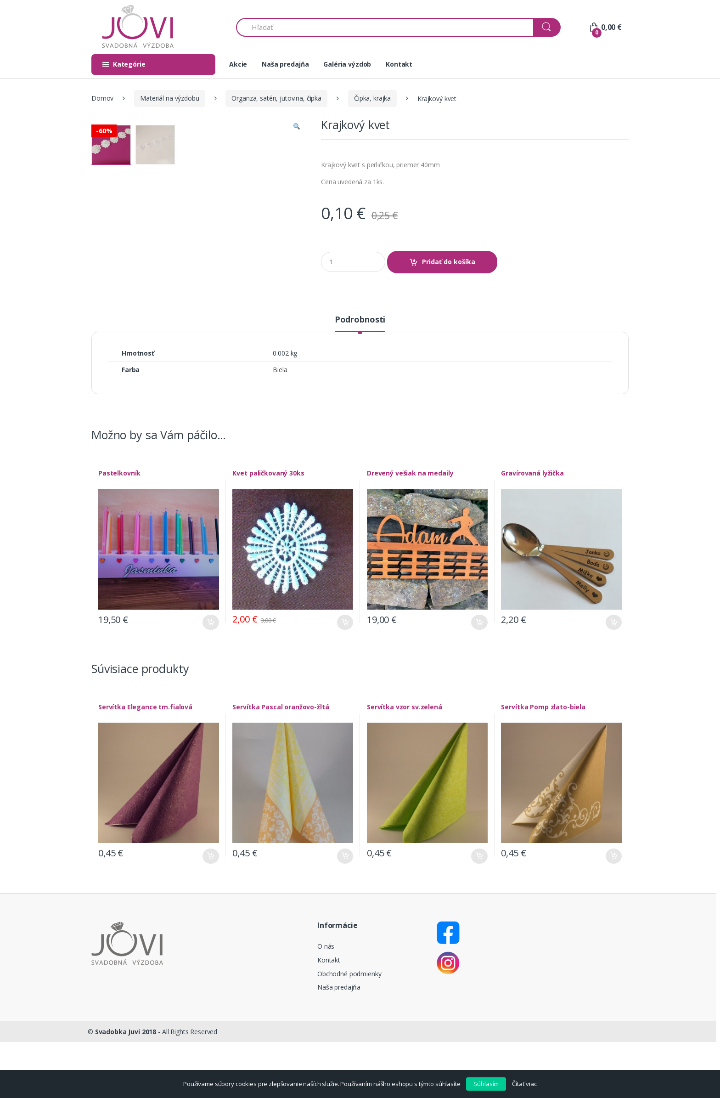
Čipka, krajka (372, 98)
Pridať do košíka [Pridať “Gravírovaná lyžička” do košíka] (613, 678)
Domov (102, 98)
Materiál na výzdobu (169, 98)
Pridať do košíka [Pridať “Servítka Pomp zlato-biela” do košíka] (613, 912)
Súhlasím (486, 1084)
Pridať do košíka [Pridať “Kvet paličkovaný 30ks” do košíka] (345, 678)
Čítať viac (524, 1084)
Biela (280, 425)
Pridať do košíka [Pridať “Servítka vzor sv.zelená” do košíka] (479, 912)
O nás (325, 1002)
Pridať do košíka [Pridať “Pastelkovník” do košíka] (210, 678)
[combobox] (385, 27)
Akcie (238, 64)
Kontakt (399, 64)
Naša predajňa (285, 64)
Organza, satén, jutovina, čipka (276, 98)
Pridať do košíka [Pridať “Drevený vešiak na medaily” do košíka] (479, 678)
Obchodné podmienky (349, 1029)
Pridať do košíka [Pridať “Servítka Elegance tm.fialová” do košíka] (210, 912)
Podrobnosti (360, 376)
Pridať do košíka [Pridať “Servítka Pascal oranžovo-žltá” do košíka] (345, 912)
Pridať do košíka (448, 261)
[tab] (360, 379)
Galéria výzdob (347, 64)
